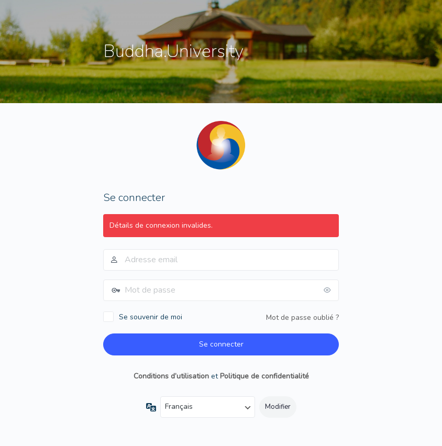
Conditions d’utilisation (171, 376)
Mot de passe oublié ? (302, 317)
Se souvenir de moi (150, 317)
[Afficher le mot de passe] (328, 290)
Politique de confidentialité (264, 376)
